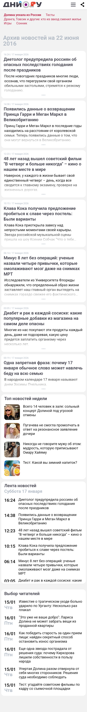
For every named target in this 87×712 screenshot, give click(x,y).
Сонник (21, 23)
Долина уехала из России (22, 15)
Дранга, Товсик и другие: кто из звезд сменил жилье (42, 19)
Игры (8, 23)
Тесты (50, 15)
